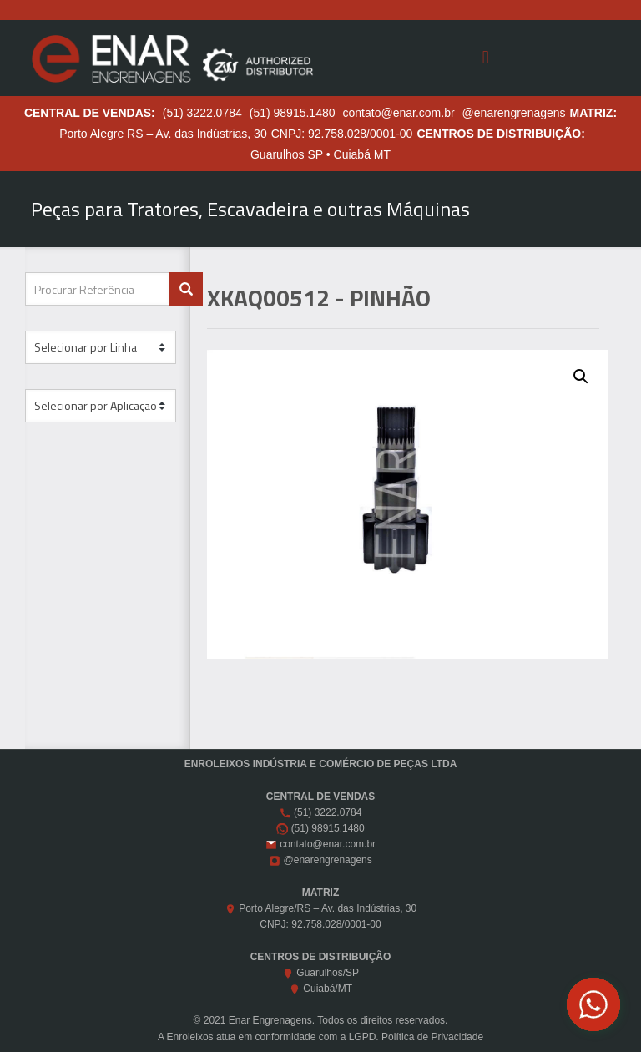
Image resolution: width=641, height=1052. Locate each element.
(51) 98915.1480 (293, 112)
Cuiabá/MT (327, 988)
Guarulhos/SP (327, 973)
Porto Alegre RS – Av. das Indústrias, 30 (163, 133)
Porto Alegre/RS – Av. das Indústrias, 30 (327, 908)
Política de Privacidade (432, 1037)
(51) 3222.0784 (202, 112)
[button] (581, 377)
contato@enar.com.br (399, 112)
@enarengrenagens (514, 112)
